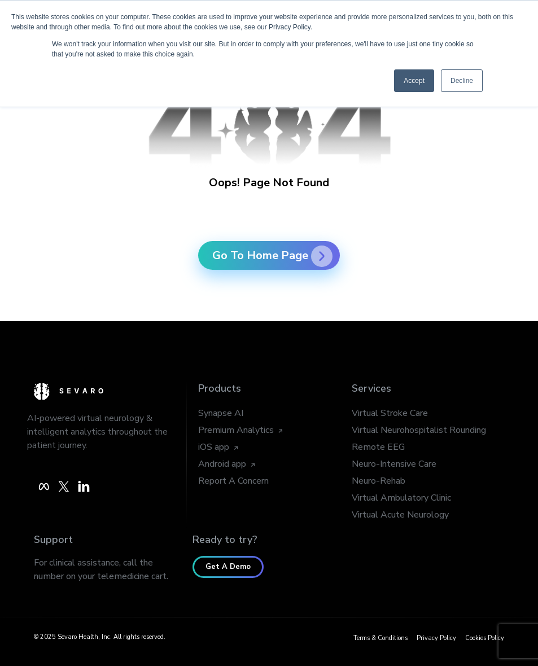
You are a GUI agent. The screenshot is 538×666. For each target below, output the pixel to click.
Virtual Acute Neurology (400, 515)
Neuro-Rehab (378, 481)
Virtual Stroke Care (390, 413)
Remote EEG (378, 447)
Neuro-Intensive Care (394, 464)
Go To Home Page (272, 255)
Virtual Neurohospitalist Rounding (419, 430)
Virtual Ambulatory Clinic (401, 498)
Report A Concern (233, 481)
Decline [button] (461, 81)
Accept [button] (414, 81)
